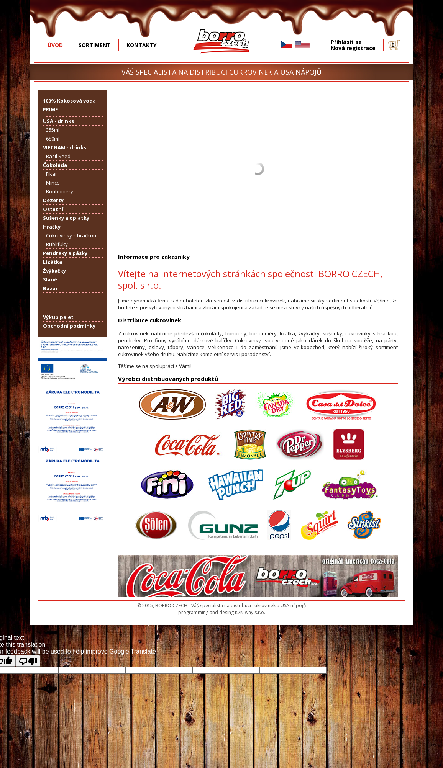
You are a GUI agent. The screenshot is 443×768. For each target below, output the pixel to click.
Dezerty (53, 200)
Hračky (52, 226)
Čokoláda (55, 165)
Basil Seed (58, 156)
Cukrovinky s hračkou (71, 235)
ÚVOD (55, 45)
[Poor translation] (28, 661)
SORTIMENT (95, 45)
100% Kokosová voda (69, 100)
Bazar (50, 288)
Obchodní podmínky (69, 325)
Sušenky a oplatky (66, 217)
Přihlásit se (346, 42)
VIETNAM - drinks (64, 147)
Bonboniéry (59, 191)
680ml (52, 138)
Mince (53, 182)
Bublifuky (57, 244)
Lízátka (52, 261)
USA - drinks (58, 121)
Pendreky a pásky (65, 253)
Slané (50, 279)
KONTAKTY (141, 45)
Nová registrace (353, 48)
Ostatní (53, 209)
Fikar (51, 173)
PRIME (50, 109)
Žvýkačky (54, 270)
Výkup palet (58, 317)
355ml (52, 129)
